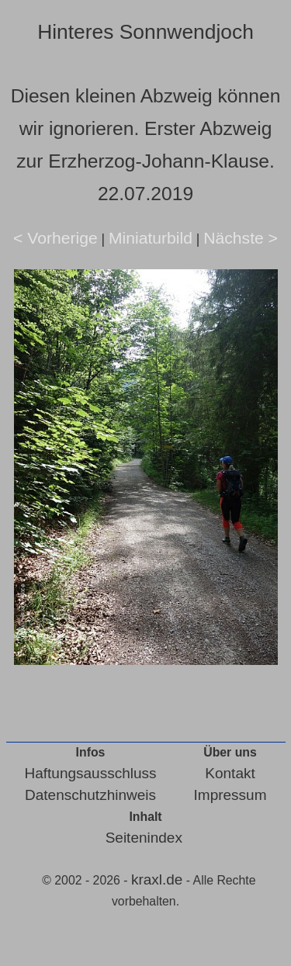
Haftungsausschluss (91, 773)
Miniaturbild (150, 238)
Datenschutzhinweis (90, 795)
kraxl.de (157, 879)
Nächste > (240, 238)
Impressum (230, 795)
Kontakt (230, 773)
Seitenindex (144, 837)
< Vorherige (55, 238)
